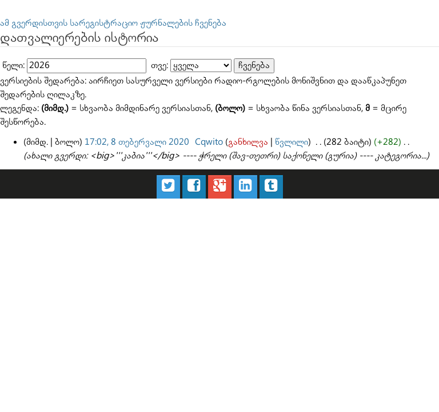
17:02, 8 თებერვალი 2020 (137, 142)
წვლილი (291, 142)
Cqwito (209, 142)
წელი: (13, 65)
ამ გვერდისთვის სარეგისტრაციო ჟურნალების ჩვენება (113, 23)
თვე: (159, 65)
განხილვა (248, 142)
